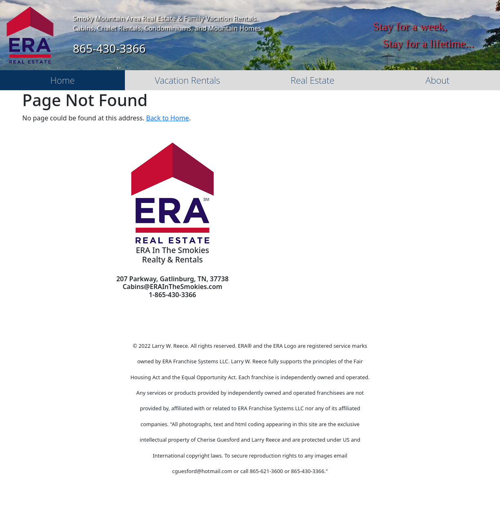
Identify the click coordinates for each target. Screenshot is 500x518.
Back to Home (167, 117)
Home (62, 80)
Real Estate (312, 80)
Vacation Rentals (187, 80)
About (437, 80)
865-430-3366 (109, 48)
